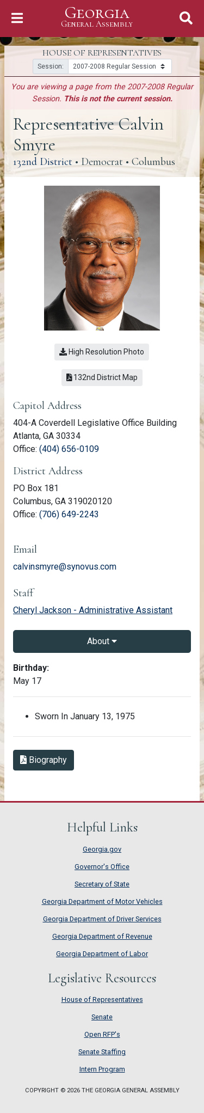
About (102, 641)
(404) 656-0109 (69, 449)
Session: (51, 66)
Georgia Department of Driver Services (102, 919)
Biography (43, 760)
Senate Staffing (102, 1052)
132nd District (42, 161)
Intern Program (102, 1069)
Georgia (97, 17)
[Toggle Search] (186, 18)
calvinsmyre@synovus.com (64, 566)
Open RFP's (102, 1034)
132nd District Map (102, 377)
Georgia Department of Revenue (102, 936)
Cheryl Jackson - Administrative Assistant (92, 610)
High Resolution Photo (101, 351)
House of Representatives (102, 999)
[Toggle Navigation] (17, 18)
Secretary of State (102, 884)
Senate (102, 1017)
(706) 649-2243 (69, 514)
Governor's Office (102, 867)
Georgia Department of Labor (102, 954)
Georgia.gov (102, 849)
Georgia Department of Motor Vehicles (102, 901)
